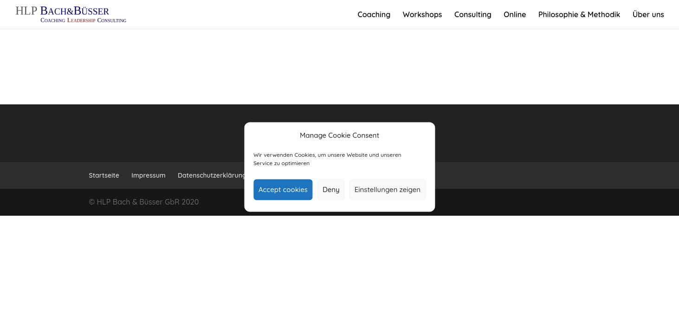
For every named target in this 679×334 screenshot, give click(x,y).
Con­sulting (472, 15)
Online (515, 15)
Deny (331, 189)
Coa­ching (373, 15)
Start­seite (104, 175)
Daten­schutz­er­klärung (212, 175)
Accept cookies (283, 189)
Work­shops (422, 15)
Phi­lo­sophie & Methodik (579, 15)
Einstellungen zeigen (387, 189)
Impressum (148, 175)
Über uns (648, 15)
